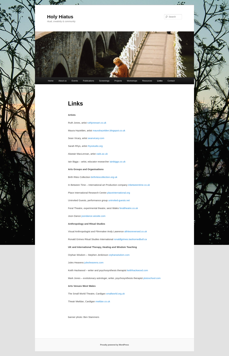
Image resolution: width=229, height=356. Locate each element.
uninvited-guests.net (119, 200)
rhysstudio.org (95, 146)
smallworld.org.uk (115, 293)
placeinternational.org (118, 192)
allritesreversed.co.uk (135, 231)
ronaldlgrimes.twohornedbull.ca (130, 239)
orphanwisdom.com (119, 254)
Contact (171, 81)
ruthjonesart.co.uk (96, 122)
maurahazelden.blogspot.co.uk (109, 130)
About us (62, 81)
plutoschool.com (151, 278)
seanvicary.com (96, 138)
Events (75, 81)
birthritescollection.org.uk (104, 177)
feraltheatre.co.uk (128, 208)
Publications (88, 81)
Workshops (132, 81)
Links (160, 81)
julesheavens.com (93, 262)
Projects (118, 81)
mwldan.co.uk (102, 301)
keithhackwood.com (137, 270)
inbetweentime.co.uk (139, 185)
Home (50, 81)
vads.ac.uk (102, 153)
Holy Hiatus (60, 16)
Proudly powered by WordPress (114, 345)
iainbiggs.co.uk (117, 161)
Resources (147, 81)
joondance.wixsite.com (93, 216)
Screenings (104, 81)
